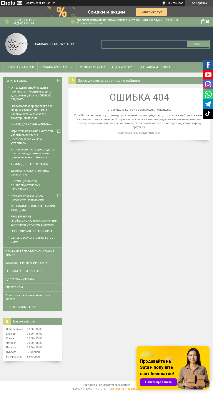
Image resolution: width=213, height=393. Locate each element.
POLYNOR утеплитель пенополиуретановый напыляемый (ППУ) (25, 185)
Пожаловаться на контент (124, 388)
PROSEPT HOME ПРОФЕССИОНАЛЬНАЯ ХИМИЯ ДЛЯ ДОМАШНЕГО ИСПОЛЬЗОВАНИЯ (34, 220)
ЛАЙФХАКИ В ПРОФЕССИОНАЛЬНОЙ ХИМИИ (29, 253)
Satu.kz (125, 384)
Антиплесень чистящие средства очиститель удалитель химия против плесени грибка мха (33, 153)
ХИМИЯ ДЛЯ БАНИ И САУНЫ (29, 164)
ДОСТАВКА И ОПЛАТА (154, 67)
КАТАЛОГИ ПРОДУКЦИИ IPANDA (26, 263)
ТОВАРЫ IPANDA (16, 81)
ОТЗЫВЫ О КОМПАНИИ (20, 307)
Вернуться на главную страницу (139, 132)
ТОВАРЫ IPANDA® (54, 67)
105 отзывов (175, 3)
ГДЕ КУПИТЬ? (122, 67)
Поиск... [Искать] (198, 44)
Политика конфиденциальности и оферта (27, 297)
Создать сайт (33, 3)
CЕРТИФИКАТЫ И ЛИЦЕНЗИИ (24, 271)
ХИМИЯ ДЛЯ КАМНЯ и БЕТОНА (31, 124)
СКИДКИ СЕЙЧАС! (92, 67)
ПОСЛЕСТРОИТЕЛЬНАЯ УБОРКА (31, 231)
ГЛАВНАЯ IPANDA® (20, 67)
